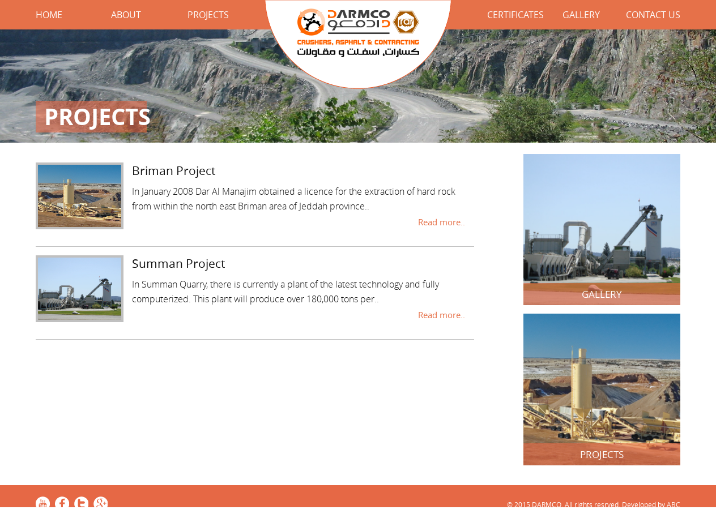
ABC (673, 504)
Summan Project (178, 263)
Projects (208, 14)
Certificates (515, 14)
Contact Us (653, 14)
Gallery (581, 14)
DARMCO (358, 46)
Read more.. (441, 222)
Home (49, 14)
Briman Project (173, 170)
